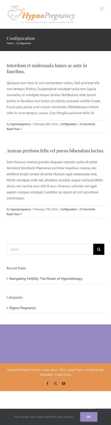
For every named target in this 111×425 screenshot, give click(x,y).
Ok (89, 417)
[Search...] (50, 249)
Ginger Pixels (75, 370)
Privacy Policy (63, 375)
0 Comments (87, 124)
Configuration (69, 124)
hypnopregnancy (20, 124)
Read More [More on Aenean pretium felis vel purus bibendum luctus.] (13, 214)
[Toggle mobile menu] (102, 8)
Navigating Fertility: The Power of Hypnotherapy (45, 278)
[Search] (98, 249)
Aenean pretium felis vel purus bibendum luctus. (55, 150)
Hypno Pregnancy (22, 307)
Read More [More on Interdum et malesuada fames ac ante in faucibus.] (13, 129)
